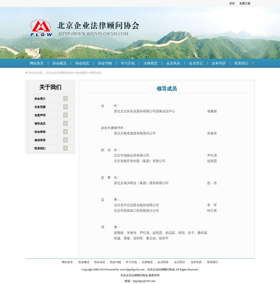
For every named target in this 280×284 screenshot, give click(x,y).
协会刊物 (105, 63)
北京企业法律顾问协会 (59, 72)
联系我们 (241, 63)
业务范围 (39, 107)
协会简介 (39, 98)
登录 (232, 3)
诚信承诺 (39, 140)
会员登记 (196, 63)
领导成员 (96, 72)
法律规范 (150, 63)
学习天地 (128, 63)
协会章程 (39, 131)
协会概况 (59, 63)
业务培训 (219, 63)
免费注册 (244, 3)
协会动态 (82, 63)
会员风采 (173, 63)
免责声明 (39, 115)
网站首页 (37, 63)
